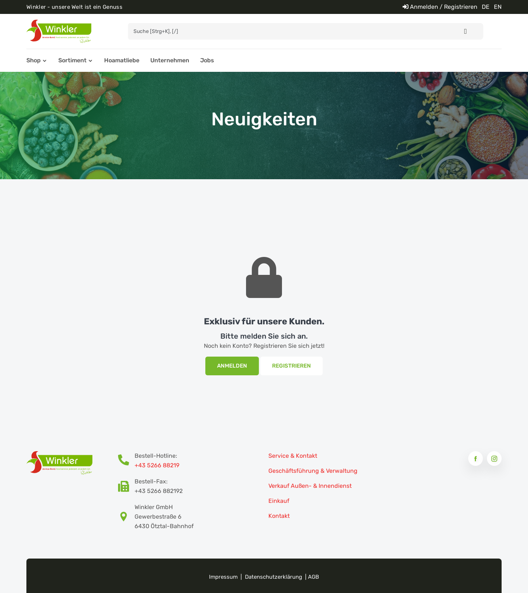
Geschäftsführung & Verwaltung (313, 470)
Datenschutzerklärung (273, 577)
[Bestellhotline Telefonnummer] (126, 460)
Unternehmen (169, 60)
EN (498, 6)
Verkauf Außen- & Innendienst (310, 485)
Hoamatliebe (121, 60)
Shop (33, 60)
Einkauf (278, 500)
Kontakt (279, 515)
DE (485, 6)
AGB (313, 577)
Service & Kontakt (292, 455)
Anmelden (232, 365)
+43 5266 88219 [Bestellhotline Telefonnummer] (157, 465)
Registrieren (291, 365)
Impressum (223, 577)
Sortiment (72, 60)
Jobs (207, 60)
